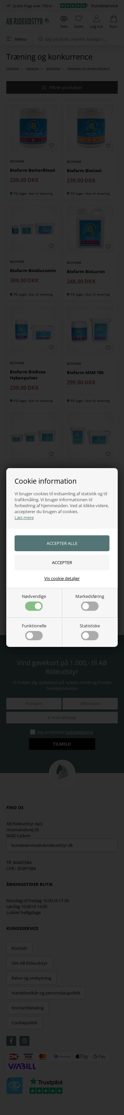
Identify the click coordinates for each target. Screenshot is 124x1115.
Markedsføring (89, 602)
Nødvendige (34, 602)
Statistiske (90, 631)
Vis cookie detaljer (62, 578)
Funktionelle (34, 631)
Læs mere (24, 517)
